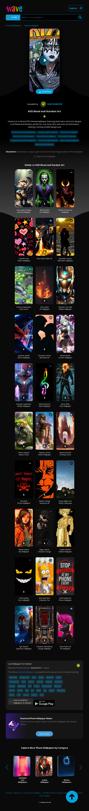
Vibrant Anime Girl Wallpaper (24, 550)
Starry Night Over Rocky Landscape (65, 502)
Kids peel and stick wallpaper (23, 136)
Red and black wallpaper (44, 144)
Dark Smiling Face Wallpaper (24, 599)
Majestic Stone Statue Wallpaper (44, 453)
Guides (47, 795)
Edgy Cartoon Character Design (44, 550)
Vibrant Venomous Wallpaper (65, 211)
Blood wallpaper (32, 25)
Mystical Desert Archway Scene (65, 453)
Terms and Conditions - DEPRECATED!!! (39, 793)
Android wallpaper (26, 672)
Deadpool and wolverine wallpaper (23, 140)
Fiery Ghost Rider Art (44, 258)
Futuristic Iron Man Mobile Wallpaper (65, 308)
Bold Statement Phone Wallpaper (65, 599)
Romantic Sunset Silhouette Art (44, 356)
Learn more (44, 734)
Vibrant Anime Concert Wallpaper (65, 356)
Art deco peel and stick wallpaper (24, 132)
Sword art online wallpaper (48, 132)
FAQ (40, 795)
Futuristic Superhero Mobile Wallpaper (23, 405)
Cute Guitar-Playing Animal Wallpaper (24, 211)
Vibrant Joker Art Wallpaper (45, 211)
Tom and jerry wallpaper (67, 136)
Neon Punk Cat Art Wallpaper (65, 647)
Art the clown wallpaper (69, 132)
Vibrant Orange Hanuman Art (44, 502)
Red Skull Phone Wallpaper (23, 502)
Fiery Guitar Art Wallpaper (45, 308)
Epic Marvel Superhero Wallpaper (24, 647)
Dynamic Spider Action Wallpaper (23, 356)
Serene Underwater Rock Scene (24, 308)
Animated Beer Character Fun (44, 599)
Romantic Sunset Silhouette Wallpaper (65, 259)
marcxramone (51, 104)
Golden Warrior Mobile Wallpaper (65, 550)
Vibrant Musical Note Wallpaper (44, 405)
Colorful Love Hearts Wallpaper (23, 259)
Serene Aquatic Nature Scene (23, 453)
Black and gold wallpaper (69, 140)
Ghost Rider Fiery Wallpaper (65, 405)
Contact (9, 793)
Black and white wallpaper (46, 136)
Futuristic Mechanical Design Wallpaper (44, 647)
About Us (17, 793)
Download (44, 91)
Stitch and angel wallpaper (48, 140)
